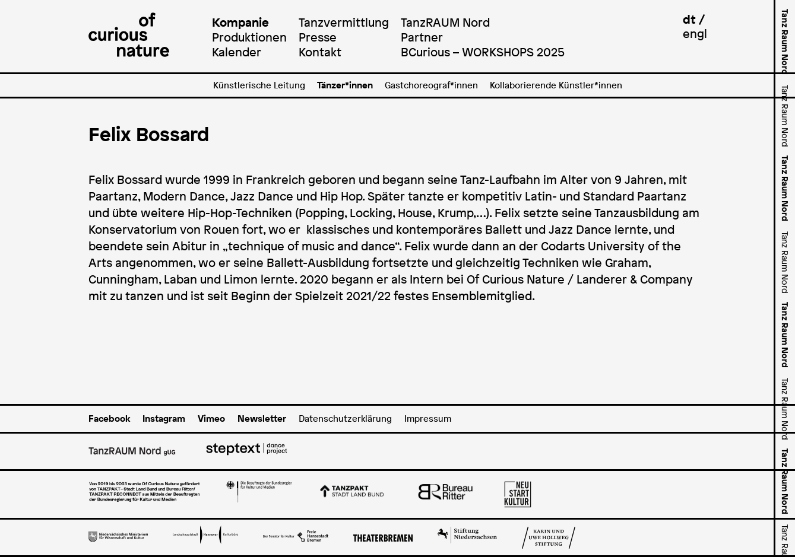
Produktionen (249, 37)
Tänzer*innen (345, 85)
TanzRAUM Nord (445, 22)
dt (689, 19)
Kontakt (320, 52)
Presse (318, 37)
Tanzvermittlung (344, 22)
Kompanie (240, 22)
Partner (422, 37)
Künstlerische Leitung (259, 85)
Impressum (427, 418)
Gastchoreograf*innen (431, 85)
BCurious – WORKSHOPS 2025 (483, 52)
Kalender (236, 52)
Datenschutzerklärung (345, 418)
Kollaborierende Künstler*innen (556, 85)
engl (695, 34)
